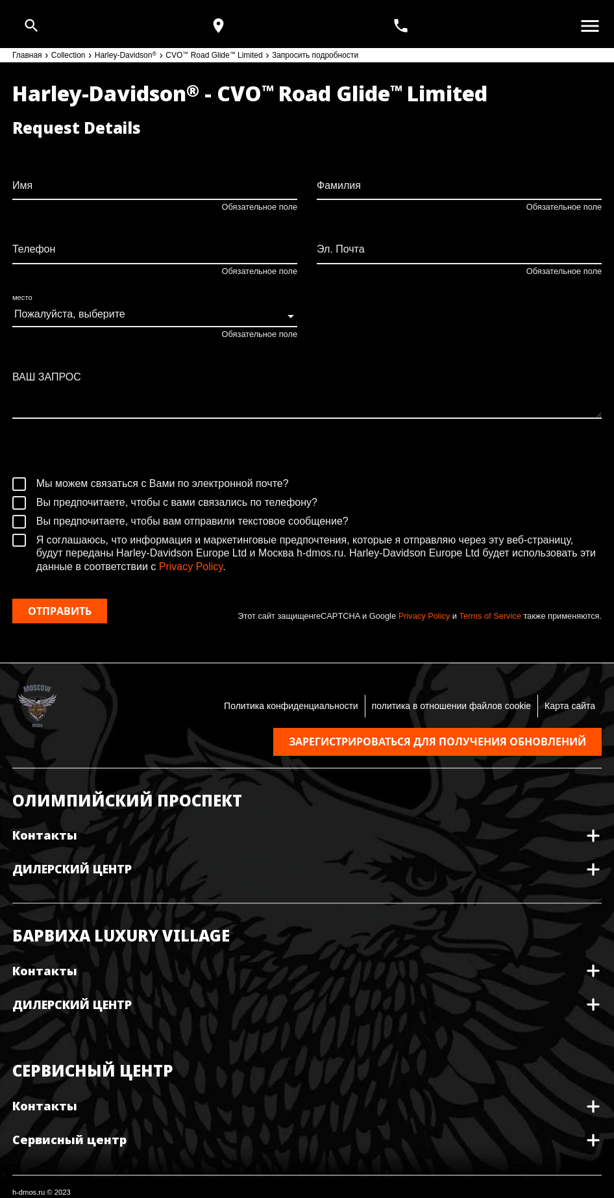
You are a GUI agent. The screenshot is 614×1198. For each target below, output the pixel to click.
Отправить (60, 611)
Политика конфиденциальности (291, 706)
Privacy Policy (191, 566)
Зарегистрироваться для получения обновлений (437, 741)
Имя (22, 185)
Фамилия (339, 185)
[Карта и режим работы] (218, 25)
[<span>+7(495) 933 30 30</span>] (402, 25)
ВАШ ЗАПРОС (46, 376)
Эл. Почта (341, 249)
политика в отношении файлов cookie (451, 706)
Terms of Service (490, 616)
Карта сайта (570, 706)
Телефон (33, 249)
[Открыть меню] (590, 26)
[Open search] (31, 25)
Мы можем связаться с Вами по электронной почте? (150, 484)
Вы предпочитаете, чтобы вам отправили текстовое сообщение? (180, 522)
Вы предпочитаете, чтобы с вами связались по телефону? (164, 503)
